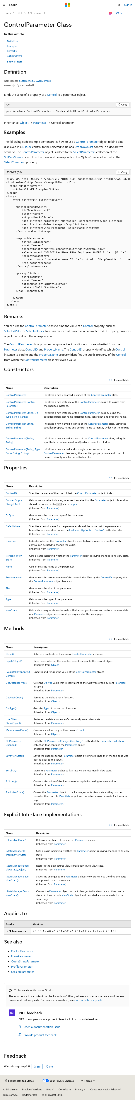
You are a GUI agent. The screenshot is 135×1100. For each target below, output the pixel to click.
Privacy (79, 1089)
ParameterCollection (112, 741)
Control (52, 94)
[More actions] (127, 13)
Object (24, 122)
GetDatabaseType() (16, 682)
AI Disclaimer (10, 1089)
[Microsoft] (67, 5)
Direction (11, 541)
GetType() (11, 708)
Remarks (12, 51)
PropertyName (53, 349)
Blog (48, 1089)
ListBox (26, 147)
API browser (35, 13)
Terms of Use (10, 1094)
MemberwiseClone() (17, 730)
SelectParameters (84, 152)
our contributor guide (88, 1000)
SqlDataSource (13, 157)
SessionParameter (22, 972)
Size (8, 588)
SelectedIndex (35, 331)
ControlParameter (87, 141)
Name (9, 566)
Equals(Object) (14, 661)
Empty (73, 504)
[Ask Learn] (110, 13)
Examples (12, 46)
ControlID (31, 349)
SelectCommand (14, 162)
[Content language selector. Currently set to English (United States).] (20, 1081)
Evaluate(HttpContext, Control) (86, 530)
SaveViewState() (15, 755)
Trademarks (28, 1094)
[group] (67, 242)
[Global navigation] (3, 5)
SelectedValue (13, 331)
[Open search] (119, 5)
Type (8, 599)
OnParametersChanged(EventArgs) (63, 741)
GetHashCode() (14, 697)
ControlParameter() (16, 395)
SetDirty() (11, 770)
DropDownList (84, 147)
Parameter (39, 122)
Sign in (128, 4)
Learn (8, 13)
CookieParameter (22, 951)
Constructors (14, 55)
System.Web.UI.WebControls (35, 80)
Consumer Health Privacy (104, 1089)
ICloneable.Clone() (16, 840)
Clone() (10, 654)
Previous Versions (32, 1089)
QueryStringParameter (25, 961)
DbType (10, 515)
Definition (12, 41)
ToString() (11, 781)
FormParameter (21, 956)
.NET (19, 13)
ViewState (11, 610)
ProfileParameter (22, 966)
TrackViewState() (15, 792)
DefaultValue (13, 526)
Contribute (65, 1089)
